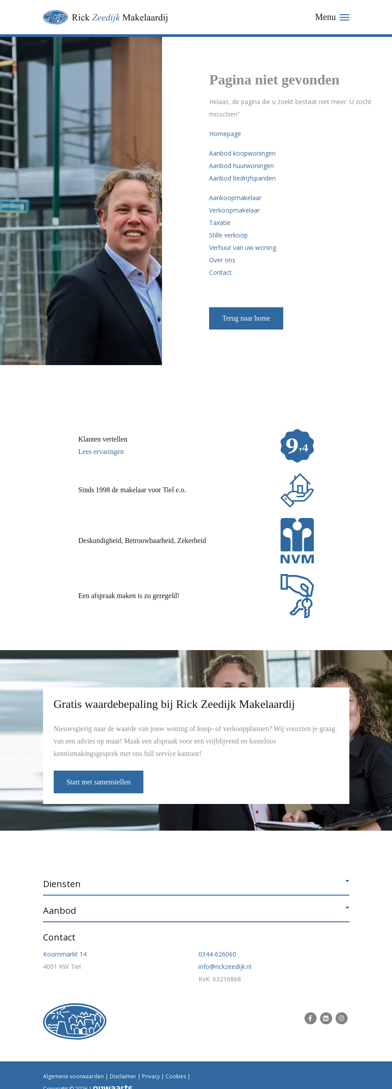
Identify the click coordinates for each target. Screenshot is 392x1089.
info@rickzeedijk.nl (224, 966)
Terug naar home (246, 318)
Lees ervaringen (101, 451)
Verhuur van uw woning (242, 247)
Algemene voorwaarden (73, 1076)
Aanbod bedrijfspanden (242, 178)
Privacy (151, 1076)
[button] (196, 884)
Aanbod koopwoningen (242, 153)
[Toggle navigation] (332, 17)
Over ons (222, 260)
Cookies (176, 1076)
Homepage (225, 133)
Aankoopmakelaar (235, 197)
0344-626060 (217, 954)
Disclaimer (123, 1076)
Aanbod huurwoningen (241, 165)
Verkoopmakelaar (234, 210)
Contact (220, 272)
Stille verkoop (228, 235)
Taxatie (219, 222)
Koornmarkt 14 (65, 954)
